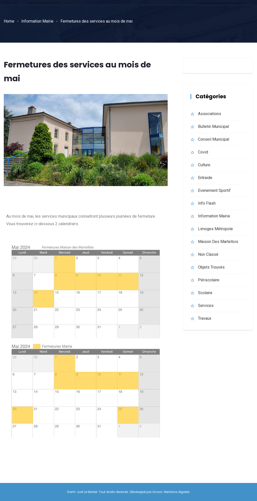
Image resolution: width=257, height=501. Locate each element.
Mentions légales (177, 492)
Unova (157, 492)
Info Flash (207, 203)
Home (9, 21)
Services (206, 305)
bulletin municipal (213, 126)
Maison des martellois (218, 241)
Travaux (204, 318)
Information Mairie (37, 21)
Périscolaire (208, 280)
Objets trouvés (211, 267)
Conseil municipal (213, 139)
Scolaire (205, 292)
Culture (204, 164)
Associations (209, 113)
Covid (203, 152)
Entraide (205, 177)
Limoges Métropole (215, 228)
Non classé (208, 254)
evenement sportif (214, 190)
